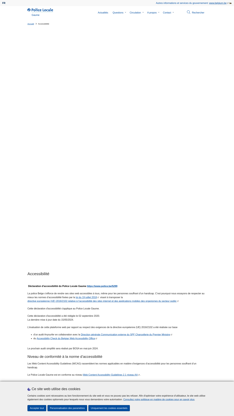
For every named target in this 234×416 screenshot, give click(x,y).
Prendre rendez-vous (38, 378)
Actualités (103, 12)
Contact (167, 12)
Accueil (30, 24)
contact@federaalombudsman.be (45, 281)
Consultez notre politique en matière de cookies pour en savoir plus (158, 399)
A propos (152, 12)
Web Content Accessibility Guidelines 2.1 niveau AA (110, 183)
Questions (118, 12)
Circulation (135, 12)
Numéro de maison (83, 337)
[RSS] (205, 377)
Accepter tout (37, 408)
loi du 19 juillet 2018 (86, 105)
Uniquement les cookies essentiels (109, 408)
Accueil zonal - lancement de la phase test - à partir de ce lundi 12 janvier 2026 (165, 327)
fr (3, 3)
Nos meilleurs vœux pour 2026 (147, 339)
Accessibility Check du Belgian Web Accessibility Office (66, 146)
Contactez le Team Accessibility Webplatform (117, 261)
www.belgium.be (218, 3)
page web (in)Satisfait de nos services (172, 300)
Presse (79, 378)
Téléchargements (64, 378)
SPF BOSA (146, 198)
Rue (29, 337)
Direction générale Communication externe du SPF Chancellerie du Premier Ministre (125, 143)
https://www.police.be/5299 (102, 94)
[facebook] (199, 377)
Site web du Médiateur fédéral (43, 285)
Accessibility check (108, 198)
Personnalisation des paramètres (67, 408)
